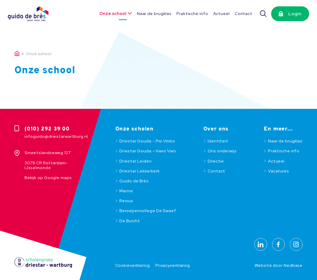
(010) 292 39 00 (47, 129)
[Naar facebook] (278, 244)
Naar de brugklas (154, 13)
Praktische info (192, 13)
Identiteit (218, 141)
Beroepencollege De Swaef (147, 210)
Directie (216, 161)
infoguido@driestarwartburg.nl (56, 136)
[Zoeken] (263, 13)
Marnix (126, 191)
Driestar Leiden (135, 161)
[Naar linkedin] (260, 244)
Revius (126, 200)
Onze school (113, 13)
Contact (243, 13)
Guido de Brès (134, 181)
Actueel (221, 13)
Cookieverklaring (132, 265)
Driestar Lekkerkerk (139, 171)
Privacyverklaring (172, 265)
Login (295, 14)
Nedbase (293, 265)
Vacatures (278, 171)
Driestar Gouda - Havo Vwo (147, 151)
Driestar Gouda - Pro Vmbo (147, 141)
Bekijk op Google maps (48, 177)
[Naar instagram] (296, 244)
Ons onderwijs (222, 151)
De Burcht (129, 221)
